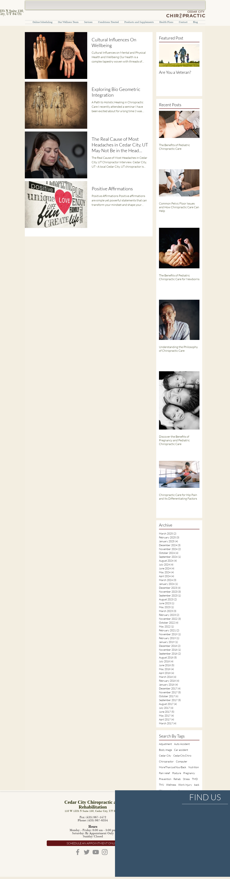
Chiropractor (166, 761)
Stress (186, 779)
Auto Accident (182, 743)
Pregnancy (189, 773)
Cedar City (165, 755)
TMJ (161, 784)
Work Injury (185, 784)
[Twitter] (87, 852)
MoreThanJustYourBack (172, 767)
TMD (195, 779)
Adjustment (165, 743)
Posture (176, 773)
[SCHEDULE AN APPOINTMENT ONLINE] (93, 843)
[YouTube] (96, 852)
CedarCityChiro (182, 755)
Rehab (177, 779)
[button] (88, 22)
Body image (165, 749)
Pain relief (164, 773)
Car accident (181, 749)
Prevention (165, 779)
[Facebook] (78, 852)
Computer (181, 761)
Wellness (171, 784)
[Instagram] (105, 852)
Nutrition (193, 767)
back (196, 784)
